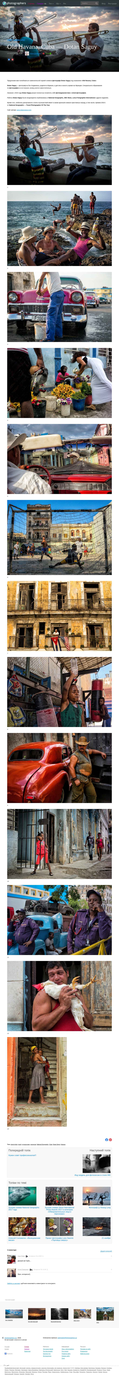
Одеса (39, 1372)
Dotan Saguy (56, 1144)
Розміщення (83, 1351)
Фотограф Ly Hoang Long (100, 1208)
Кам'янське (57, 1370)
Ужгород (95, 1372)
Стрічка (31, 4)
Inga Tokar (21, 1256)
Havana (63, 1144)
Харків (100, 1372)
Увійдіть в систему (13, 1283)
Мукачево (22, 1372)
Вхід (103, 4)
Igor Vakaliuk (9, 1320)
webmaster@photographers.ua (67, 1338)
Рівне (49, 1372)
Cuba (50, 1144)
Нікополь (34, 1372)
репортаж (33, 1144)
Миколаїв (28, 1372)
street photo (14, 1144)
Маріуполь (8, 1372)
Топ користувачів (48, 1349)
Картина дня (46, 1353)
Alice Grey (77, 1320)
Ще (58, 4)
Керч (62, 1370)
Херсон (105, 1372)
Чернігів (22, 1374)
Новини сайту (66, 1356)
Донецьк (11, 1370)
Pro (64, 4)
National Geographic (42, 1144)
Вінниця (103, 1368)
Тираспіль (89, 1372)
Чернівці (27, 1374)
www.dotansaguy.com (24, 110)
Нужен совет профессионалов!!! (22, 1155)
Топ (51, 4)
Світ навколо (16, 40)
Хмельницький (9, 1374)
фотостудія (66, 1368)
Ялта (32, 1374)
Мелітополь (15, 1372)
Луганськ (99, 1370)
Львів (108, 1370)
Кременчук (76, 1370)
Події (63, 1358)
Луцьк (104, 1370)
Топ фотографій (47, 1351)
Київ (65, 1370)
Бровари (98, 1368)
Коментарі (27, 1351)
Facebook (8, 1353)
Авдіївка (77, 1368)
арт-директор (58, 1368)
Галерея (41, 4)
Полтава (44, 1372)
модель (28, 1368)
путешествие (26, 1144)
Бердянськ (92, 1368)
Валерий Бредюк (56, 1321)
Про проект (65, 1351)
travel (19, 1144)
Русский (7, 1346)
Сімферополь (64, 1372)
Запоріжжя (24, 1370)
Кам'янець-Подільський (46, 1370)
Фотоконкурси (47, 1356)
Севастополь (56, 1372)
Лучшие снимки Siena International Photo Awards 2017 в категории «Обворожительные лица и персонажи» (59, 1211)
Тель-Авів (76, 1372)
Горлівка (109, 1368)
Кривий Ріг (83, 1370)
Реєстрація (112, 4)
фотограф (22, 1368)
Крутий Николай (33, 1321)
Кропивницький (91, 1370)
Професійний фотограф (12, 1368)
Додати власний (106, 1251)
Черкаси (16, 1374)
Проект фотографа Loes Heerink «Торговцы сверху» (59, 1239)
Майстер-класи (84, 1353)
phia (97, 1322)
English (7, 1349)
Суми (70, 1372)
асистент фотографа (47, 1368)
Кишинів (70, 1370)
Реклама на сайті (85, 1349)
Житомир (17, 1370)
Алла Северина (23, 1269)
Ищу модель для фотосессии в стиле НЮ (93, 1175)
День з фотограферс (68, 1349)
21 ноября (106, 1238)
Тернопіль (82, 1372)
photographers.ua (11, 1338)
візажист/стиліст (36, 1368)
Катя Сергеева (35, 53)
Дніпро (7, 1370)
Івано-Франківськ (33, 1370)
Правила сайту (66, 1353)
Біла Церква (84, 1368)
